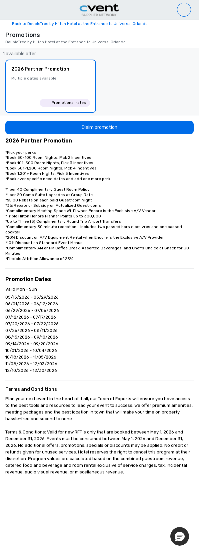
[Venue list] (184, 10)
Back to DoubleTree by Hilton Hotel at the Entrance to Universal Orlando (80, 23)
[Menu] (7, 10)
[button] (179, 536)
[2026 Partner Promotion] (50, 86)
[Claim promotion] (99, 127)
